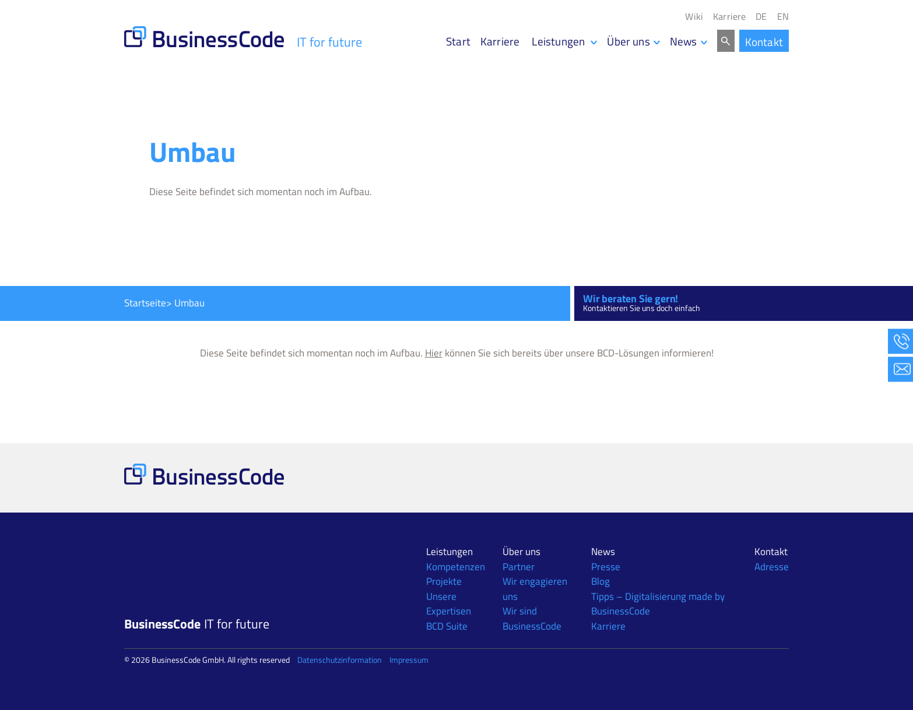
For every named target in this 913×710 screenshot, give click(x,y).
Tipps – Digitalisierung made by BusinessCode (658, 604)
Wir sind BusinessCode (532, 618)
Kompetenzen (455, 566)
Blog (600, 581)
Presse (605, 566)
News (683, 41)
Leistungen (449, 551)
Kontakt (764, 41)
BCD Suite (447, 626)
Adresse (771, 566)
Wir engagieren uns (535, 589)
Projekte (444, 581)
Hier (434, 353)
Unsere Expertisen (448, 604)
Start (458, 41)
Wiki (694, 16)
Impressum (409, 660)
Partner (519, 566)
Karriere (729, 16)
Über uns (628, 41)
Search (726, 41)
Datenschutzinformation (339, 660)
